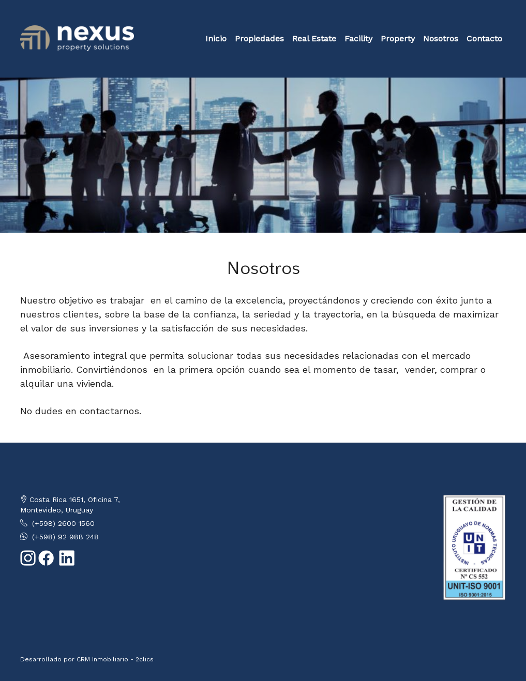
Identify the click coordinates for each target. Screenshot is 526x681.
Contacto (484, 38)
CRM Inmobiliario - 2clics (115, 659)
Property (398, 38)
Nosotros (440, 38)
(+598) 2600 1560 (63, 523)
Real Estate (314, 38)
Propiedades (259, 38)
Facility (358, 38)
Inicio (216, 38)
